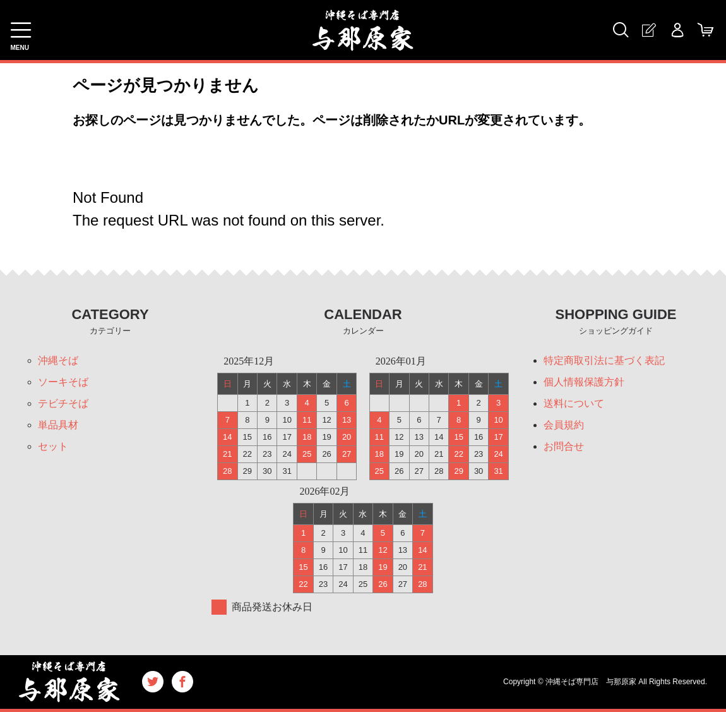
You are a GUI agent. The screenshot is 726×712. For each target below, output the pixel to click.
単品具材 (58, 424)
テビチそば (63, 403)
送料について (574, 403)
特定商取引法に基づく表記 (604, 360)
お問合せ (564, 446)
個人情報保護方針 (584, 382)
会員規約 (564, 424)
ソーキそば (63, 382)
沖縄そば (58, 360)
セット (53, 446)
